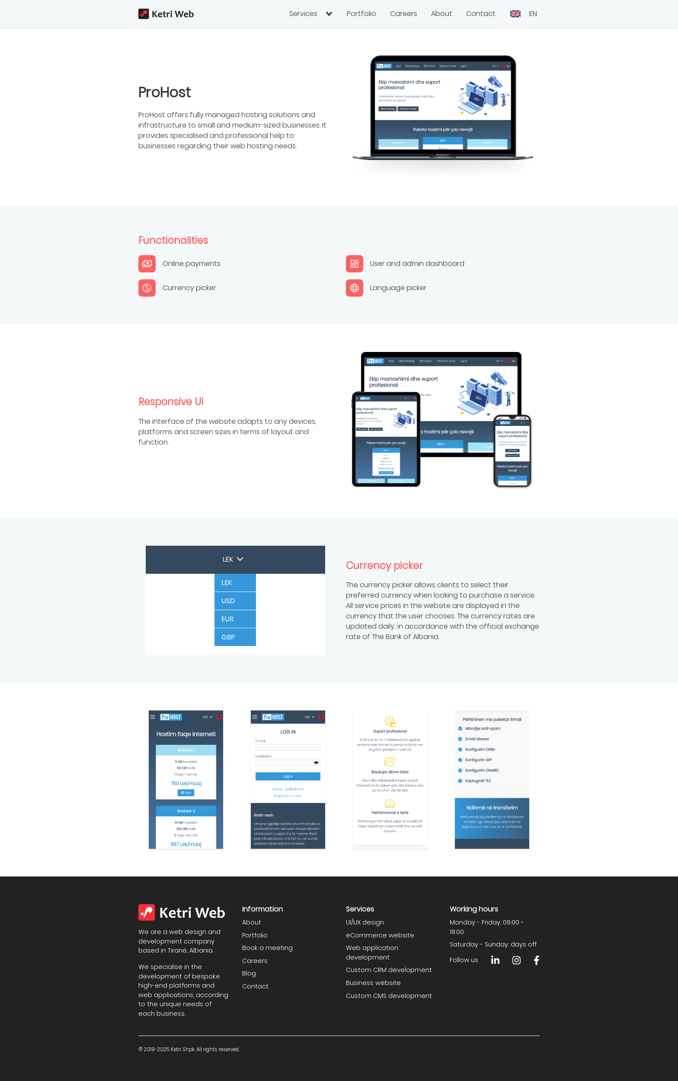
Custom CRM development (389, 970)
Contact (481, 14)
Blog (249, 973)
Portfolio (361, 14)
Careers (403, 14)
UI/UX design (365, 922)
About (441, 14)
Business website (373, 983)
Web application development (372, 952)
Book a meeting (267, 947)
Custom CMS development (389, 995)
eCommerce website (380, 935)
